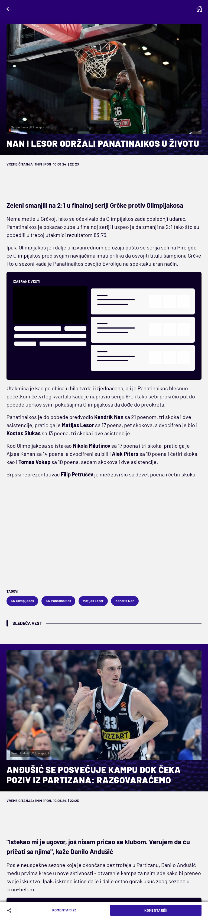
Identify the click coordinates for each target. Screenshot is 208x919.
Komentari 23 (64, 910)
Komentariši (155, 910)
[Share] (10, 910)
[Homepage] (199, 8)
